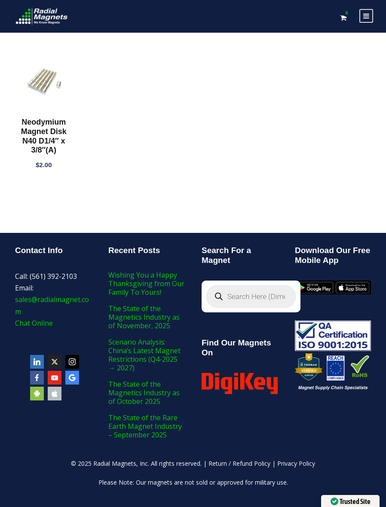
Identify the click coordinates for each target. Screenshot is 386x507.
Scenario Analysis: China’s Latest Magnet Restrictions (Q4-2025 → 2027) (144, 355)
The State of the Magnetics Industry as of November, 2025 (144, 317)
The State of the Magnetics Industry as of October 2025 (144, 392)
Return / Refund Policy (239, 463)
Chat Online (34, 323)
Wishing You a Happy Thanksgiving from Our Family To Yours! (146, 283)
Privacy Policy (296, 463)
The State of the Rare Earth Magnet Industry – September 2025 (145, 426)
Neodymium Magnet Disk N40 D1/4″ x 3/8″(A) (44, 136)
